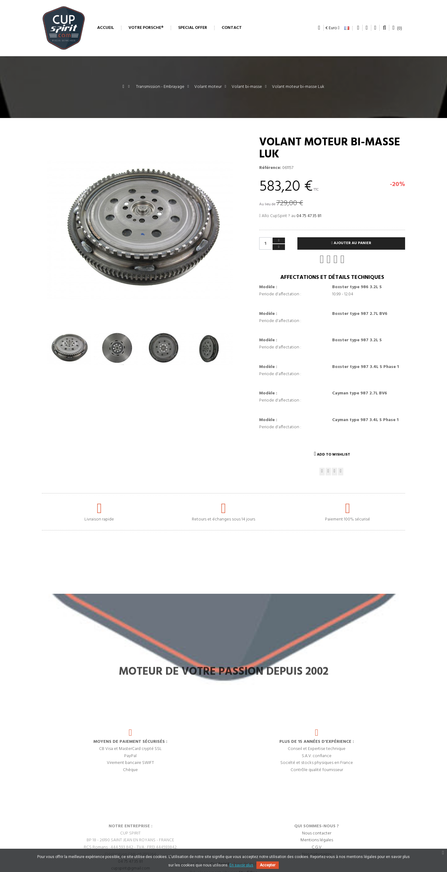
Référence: (270, 168)
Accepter (267, 865)
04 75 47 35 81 (308, 216)
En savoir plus (241, 865)
